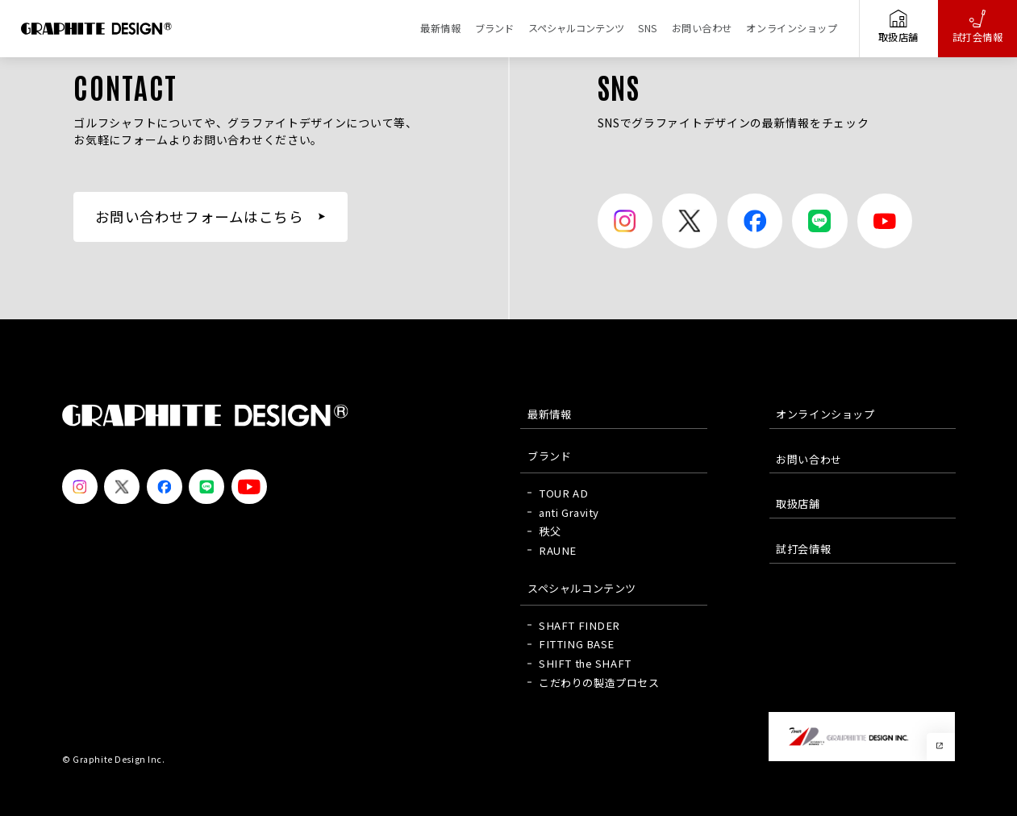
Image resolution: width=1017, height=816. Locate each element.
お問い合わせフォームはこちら (199, 216)
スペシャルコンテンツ (576, 28)
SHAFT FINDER (579, 625)
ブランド (494, 28)
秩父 (550, 531)
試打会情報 (977, 27)
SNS (647, 28)
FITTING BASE (577, 644)
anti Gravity (569, 512)
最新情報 (440, 28)
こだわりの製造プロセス (599, 682)
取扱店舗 (898, 27)
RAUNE (558, 550)
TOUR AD (563, 493)
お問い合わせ (702, 28)
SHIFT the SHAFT (585, 663)
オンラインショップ (791, 28)
